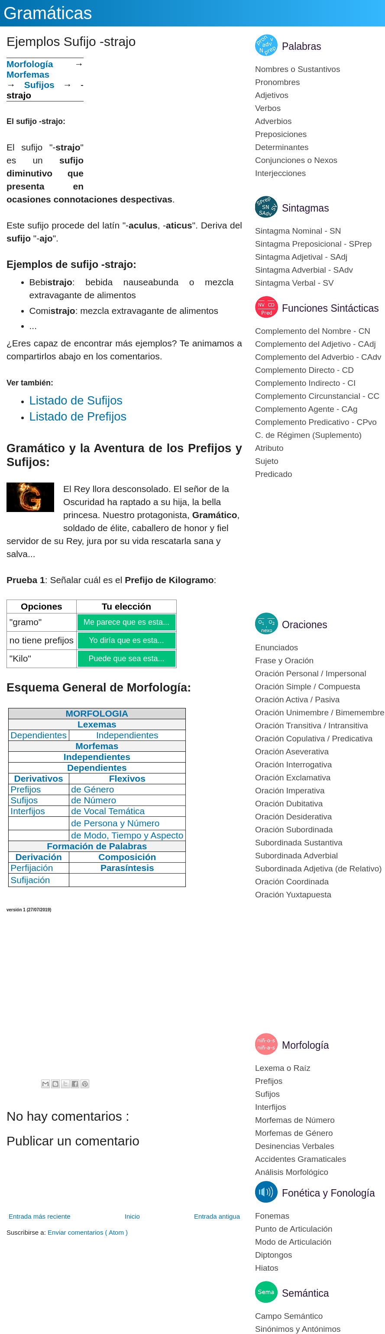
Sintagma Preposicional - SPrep (313, 243)
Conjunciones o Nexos (296, 160)
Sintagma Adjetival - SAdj (301, 256)
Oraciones (304, 624)
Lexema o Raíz (283, 1068)
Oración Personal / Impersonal (310, 673)
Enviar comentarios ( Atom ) (88, 1232)
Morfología (305, 1045)
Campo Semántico (289, 1316)
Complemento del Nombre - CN (312, 331)
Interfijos (270, 1107)
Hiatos (266, 1267)
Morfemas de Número (295, 1120)
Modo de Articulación (293, 1241)
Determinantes (282, 147)
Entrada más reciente (40, 1216)
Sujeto (266, 461)
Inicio (132, 1216)
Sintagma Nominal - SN (298, 230)
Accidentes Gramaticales (300, 1159)
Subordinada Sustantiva (299, 842)
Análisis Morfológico (291, 1172)
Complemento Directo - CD (304, 370)
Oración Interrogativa (293, 764)
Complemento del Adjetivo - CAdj (315, 344)
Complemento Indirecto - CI (305, 383)
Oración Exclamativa (292, 777)
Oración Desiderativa (293, 816)
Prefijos (268, 1081)
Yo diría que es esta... (126, 640)
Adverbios (273, 121)
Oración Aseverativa (292, 751)
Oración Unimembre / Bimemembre (320, 712)
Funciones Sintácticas (330, 308)
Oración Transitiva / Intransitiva (311, 725)
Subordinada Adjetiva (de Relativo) (318, 868)
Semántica (305, 1293)
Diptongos (273, 1254)
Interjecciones (280, 173)
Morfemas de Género (294, 1133)
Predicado (273, 474)
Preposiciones (281, 134)
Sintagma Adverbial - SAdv (304, 269)
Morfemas (27, 74)
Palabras (301, 46)
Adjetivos (271, 95)
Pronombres (277, 82)
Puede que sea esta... (126, 658)
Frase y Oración (284, 660)
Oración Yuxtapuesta (293, 894)
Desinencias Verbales (294, 1146)
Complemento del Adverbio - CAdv (318, 357)
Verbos (268, 108)
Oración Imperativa (290, 790)
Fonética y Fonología (328, 1193)
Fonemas (272, 1215)
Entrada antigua (217, 1216)
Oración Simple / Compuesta (307, 686)
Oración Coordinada (292, 881)
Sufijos (39, 85)
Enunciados (276, 647)
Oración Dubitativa (289, 803)
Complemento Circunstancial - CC (317, 396)
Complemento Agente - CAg (306, 409)
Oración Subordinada (294, 829)
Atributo (269, 448)
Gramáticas (47, 13)
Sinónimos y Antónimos (298, 1329)
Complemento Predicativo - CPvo (316, 422)
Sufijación (30, 880)
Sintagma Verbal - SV (294, 282)
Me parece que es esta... (126, 622)
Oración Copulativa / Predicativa (313, 738)
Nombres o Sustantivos (297, 69)
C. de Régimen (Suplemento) (308, 435)
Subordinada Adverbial (296, 855)
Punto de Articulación (294, 1228)
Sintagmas (305, 208)
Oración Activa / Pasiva (297, 699)
